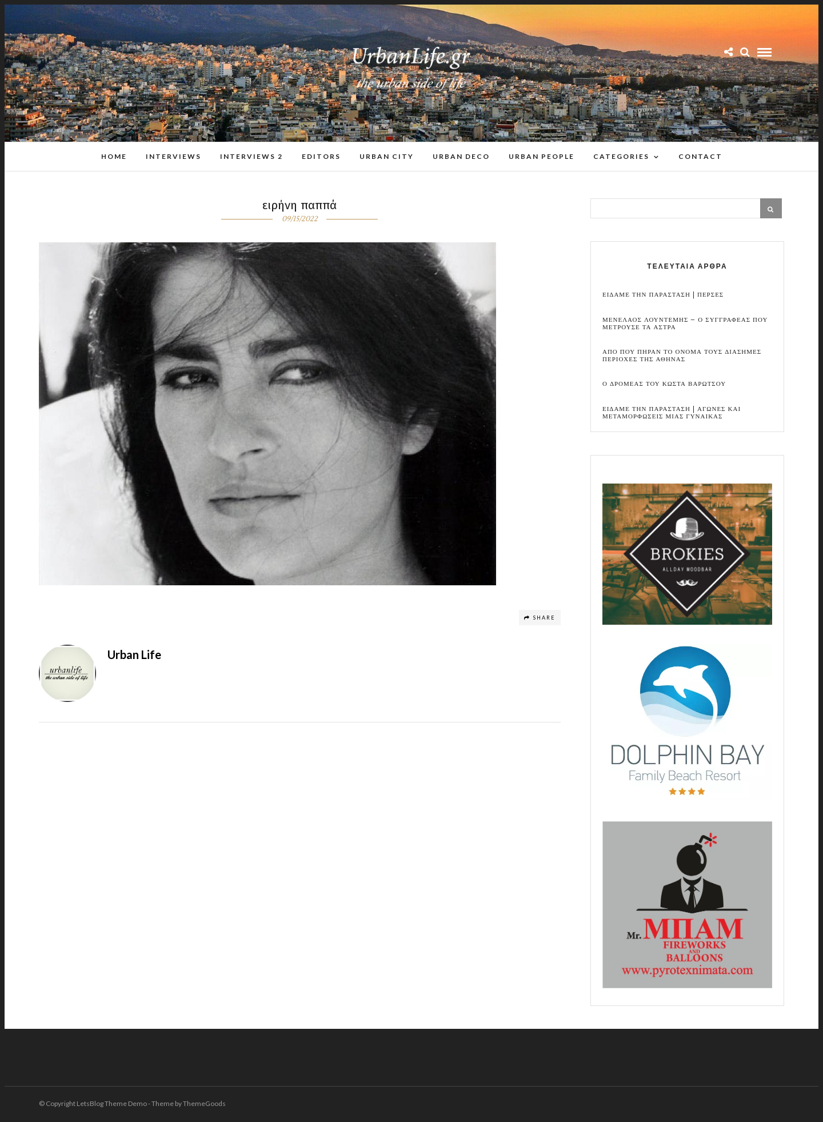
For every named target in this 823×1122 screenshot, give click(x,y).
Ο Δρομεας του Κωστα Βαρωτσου (664, 384)
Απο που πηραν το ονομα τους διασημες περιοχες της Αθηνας (681, 356)
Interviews (173, 156)
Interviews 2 (251, 156)
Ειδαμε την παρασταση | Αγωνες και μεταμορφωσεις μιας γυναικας (671, 413)
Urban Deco (461, 156)
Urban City (386, 156)
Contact (700, 156)
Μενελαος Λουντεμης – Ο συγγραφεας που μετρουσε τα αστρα (685, 324)
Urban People (541, 156)
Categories (621, 156)
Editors (321, 156)
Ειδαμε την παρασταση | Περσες (663, 295)
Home (114, 156)
